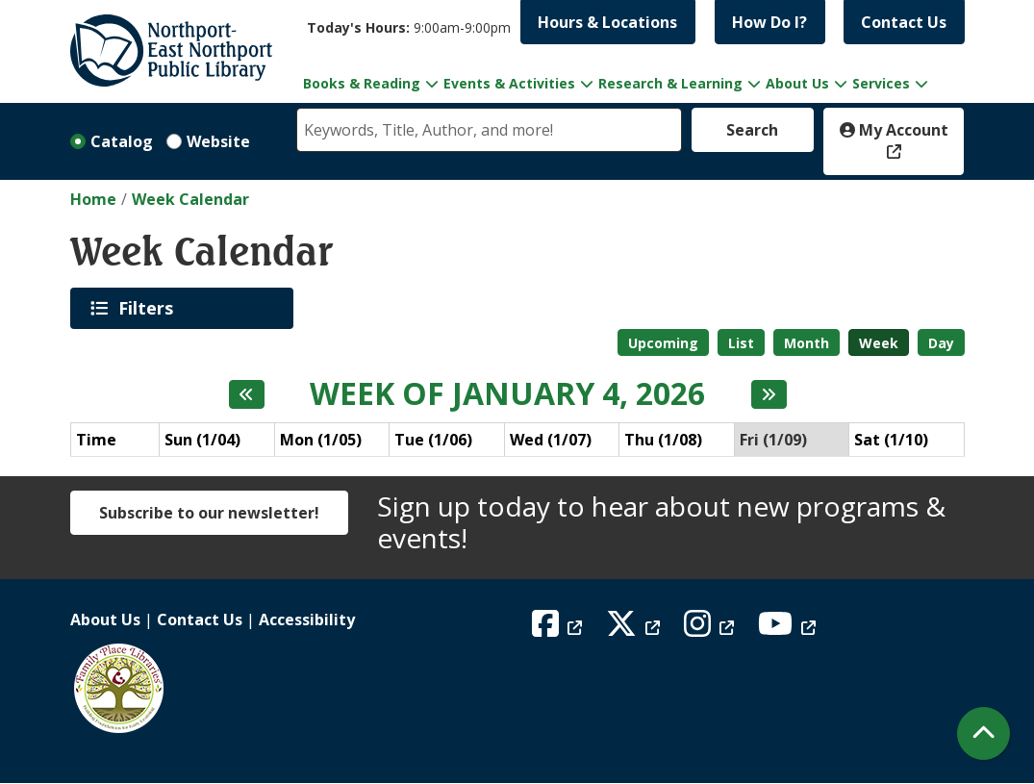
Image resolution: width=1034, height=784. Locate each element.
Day (941, 343)
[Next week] (769, 394)
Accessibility (307, 619)
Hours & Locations (607, 22)
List (741, 343)
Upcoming (663, 343)
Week (878, 343)
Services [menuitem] (881, 83)
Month (806, 343)
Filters (149, 307)
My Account (894, 129)
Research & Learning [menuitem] (670, 83)
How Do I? (769, 22)
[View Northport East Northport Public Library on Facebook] (559, 629)
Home (93, 199)
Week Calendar (190, 199)
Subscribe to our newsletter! (209, 512)
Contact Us (903, 22)
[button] (409, 27)
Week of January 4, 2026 (507, 393)
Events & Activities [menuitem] (509, 83)
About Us (105, 619)
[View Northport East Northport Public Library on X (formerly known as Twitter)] (635, 629)
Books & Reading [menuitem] (361, 83)
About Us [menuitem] (797, 83)
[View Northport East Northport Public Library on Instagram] (711, 629)
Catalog (121, 141)
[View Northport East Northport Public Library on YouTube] (789, 629)
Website (218, 141)
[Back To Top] (983, 733)
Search (752, 129)
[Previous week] (247, 394)
